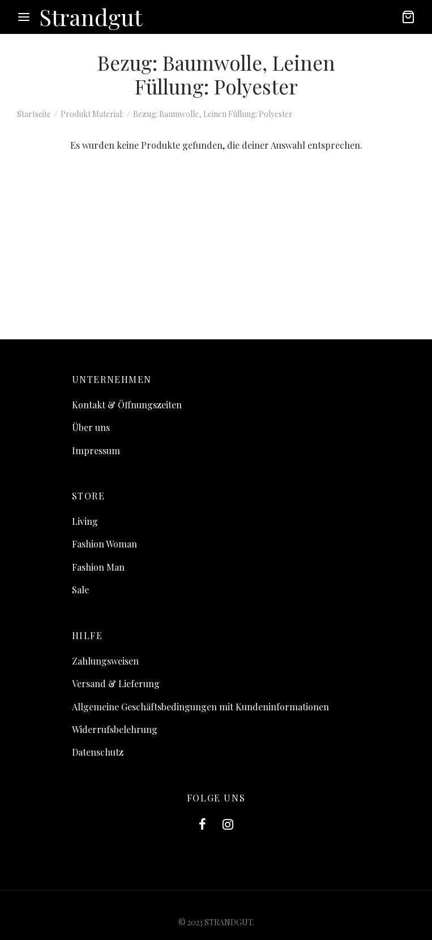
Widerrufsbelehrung (114, 729)
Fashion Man (98, 567)
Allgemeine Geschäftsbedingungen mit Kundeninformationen (200, 707)
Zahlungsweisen (105, 661)
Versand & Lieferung (116, 683)
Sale (80, 590)
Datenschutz (97, 752)
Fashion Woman (104, 544)
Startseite (34, 114)
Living (85, 521)
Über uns (91, 427)
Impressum (96, 450)
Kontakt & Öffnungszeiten (127, 405)
